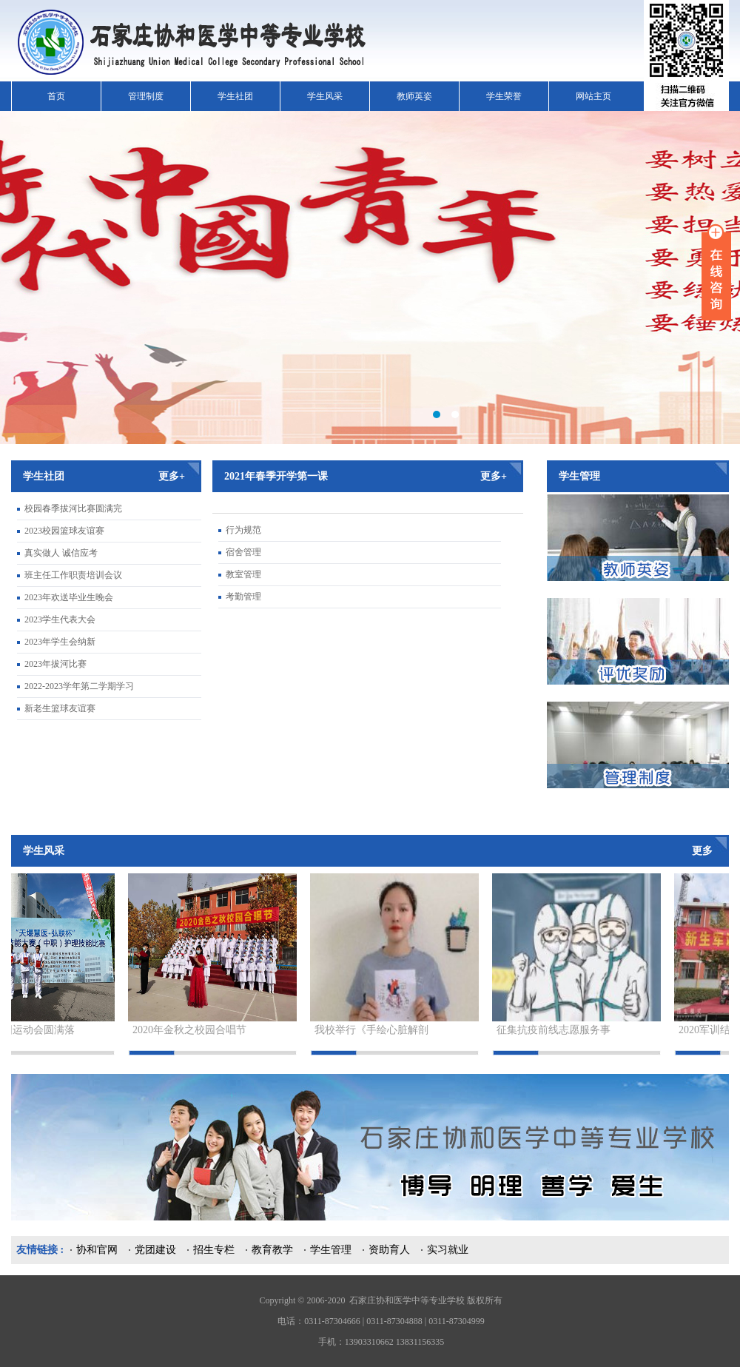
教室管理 (243, 574)
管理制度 (146, 96)
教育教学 (272, 1249)
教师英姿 (414, 96)
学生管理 (331, 1249)
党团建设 (155, 1249)
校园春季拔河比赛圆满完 (73, 508)
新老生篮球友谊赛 (59, 708)
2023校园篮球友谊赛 (64, 530)
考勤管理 (243, 596)
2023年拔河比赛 (55, 664)
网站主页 (593, 96)
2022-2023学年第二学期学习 (79, 686)
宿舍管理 (243, 552)
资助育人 (389, 1249)
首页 (56, 96)
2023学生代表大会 (59, 619)
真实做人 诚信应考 (61, 553)
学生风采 (325, 96)
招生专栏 (214, 1249)
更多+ (171, 476)
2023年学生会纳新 (59, 642)
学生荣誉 (504, 96)
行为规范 (243, 530)
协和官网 (97, 1249)
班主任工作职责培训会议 (73, 575)
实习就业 (447, 1249)
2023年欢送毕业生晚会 (68, 597)
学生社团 (235, 96)
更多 (702, 850)
